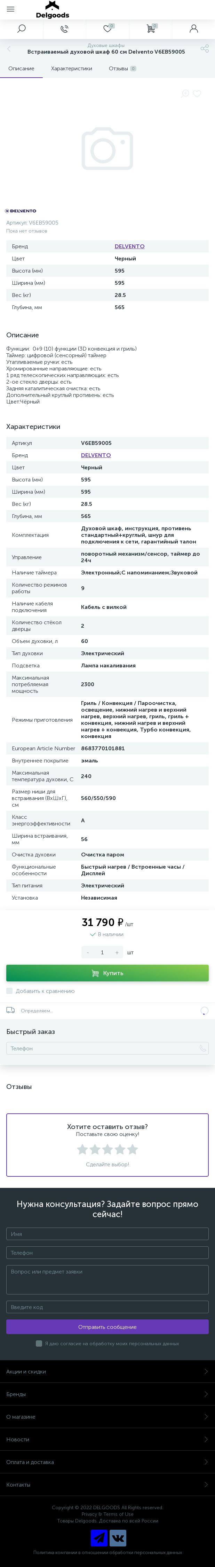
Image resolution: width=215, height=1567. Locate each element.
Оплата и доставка (107, 1462)
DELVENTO (130, 246)
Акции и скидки (107, 1371)
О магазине (107, 1416)
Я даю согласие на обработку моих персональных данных (112, 1344)
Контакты (107, 1484)
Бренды (107, 1394)
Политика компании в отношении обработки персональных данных (107, 1552)
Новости (107, 1439)
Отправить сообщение (107, 1327)
